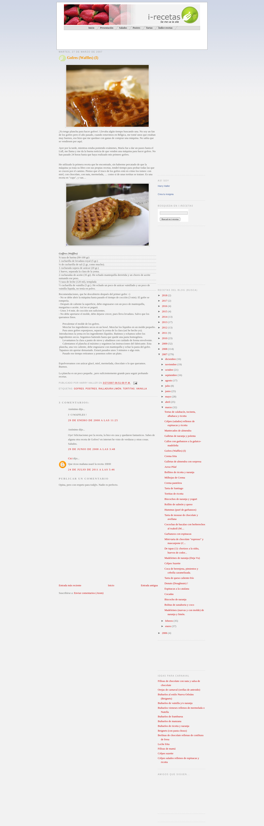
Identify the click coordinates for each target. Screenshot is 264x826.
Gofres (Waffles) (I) (82, 58)
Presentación (106, 28)
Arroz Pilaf (170, 466)
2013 (165, 322)
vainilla (141, 389)
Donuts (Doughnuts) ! (176, 583)
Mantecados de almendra (177, 430)
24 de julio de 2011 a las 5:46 (91, 469)
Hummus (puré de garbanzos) (180, 509)
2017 (165, 300)
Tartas (149, 28)
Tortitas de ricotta (173, 493)
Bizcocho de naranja (175, 599)
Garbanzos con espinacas (177, 533)
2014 (165, 316)
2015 (165, 311)
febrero (169, 620)
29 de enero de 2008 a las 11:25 (93, 420)
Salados (123, 28)
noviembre (171, 364)
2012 (165, 327)
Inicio (111, 585)
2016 (165, 306)
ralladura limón (110, 389)
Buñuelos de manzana (169, 721)
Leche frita (164, 744)
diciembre (171, 359)
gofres (79, 389)
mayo (168, 396)
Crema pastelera (173, 482)
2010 (165, 338)
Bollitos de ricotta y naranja (179, 472)
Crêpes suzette (165, 753)
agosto (169, 380)
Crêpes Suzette (172, 563)
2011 (165, 332)
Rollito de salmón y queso (178, 504)
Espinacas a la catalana (176, 588)
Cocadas (168, 594)
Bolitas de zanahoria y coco (179, 604)
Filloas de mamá (167, 748)
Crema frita (170, 456)
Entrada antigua (149, 585)
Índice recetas (165, 28)
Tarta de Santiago (173, 488)
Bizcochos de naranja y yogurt (180, 499)
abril (168, 401)
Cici (70, 458)
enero (168, 626)
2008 (165, 348)
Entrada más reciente (70, 585)
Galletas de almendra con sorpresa (182, 461)
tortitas (129, 389)
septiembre (171, 375)
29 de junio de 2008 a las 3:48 (91, 449)
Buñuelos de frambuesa (170, 716)
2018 (165, 295)
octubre (169, 369)
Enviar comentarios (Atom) (89, 593)
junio (168, 391)
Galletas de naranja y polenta (180, 435)
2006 (165, 632)
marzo (169, 407)
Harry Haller (164, 186)
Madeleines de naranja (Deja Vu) (182, 557)
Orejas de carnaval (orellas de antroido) (179, 689)
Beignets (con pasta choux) (172, 730)
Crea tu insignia (165, 194)
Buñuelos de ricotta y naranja (173, 725)
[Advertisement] (107, 40)
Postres (136, 28)
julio (168, 385)
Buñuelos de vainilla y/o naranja (175, 703)
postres (91, 389)
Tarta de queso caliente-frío (179, 577)
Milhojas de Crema (174, 477)
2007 (165, 354)
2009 (165, 343)
